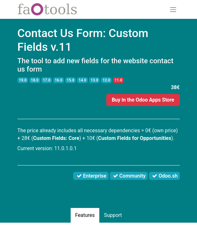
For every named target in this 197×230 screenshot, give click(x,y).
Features (85, 215)
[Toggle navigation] (173, 9)
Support (113, 215)
